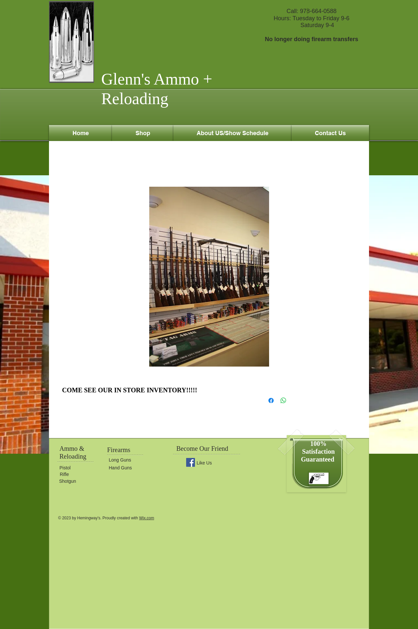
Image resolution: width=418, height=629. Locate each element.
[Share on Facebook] (271, 400)
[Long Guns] (128, 460)
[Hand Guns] (128, 468)
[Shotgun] (78, 481)
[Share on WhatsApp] (283, 400)
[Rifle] (79, 475)
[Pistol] (79, 468)
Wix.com (146, 518)
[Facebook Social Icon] (190, 462)
